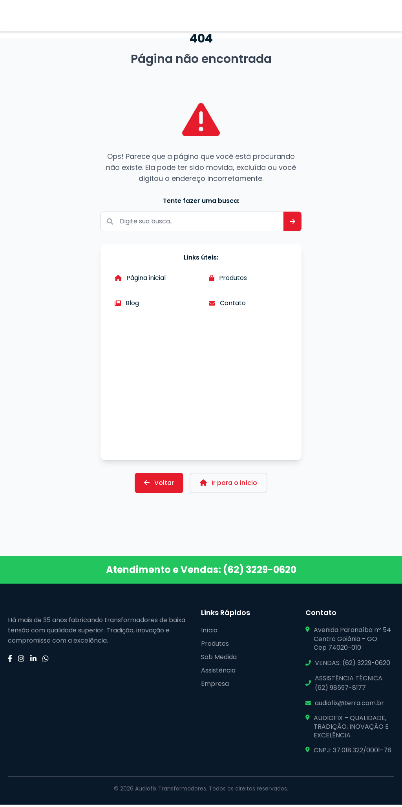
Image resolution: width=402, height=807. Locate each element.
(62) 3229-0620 (259, 572)
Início (209, 632)
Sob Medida (219, 659)
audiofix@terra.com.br (349, 704)
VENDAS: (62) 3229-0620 (352, 664)
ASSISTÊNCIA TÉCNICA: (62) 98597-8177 (349, 685)
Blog (127, 307)
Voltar (159, 485)
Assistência (218, 672)
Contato (227, 307)
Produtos (228, 282)
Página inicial (140, 282)
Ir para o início (228, 485)
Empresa (215, 686)
